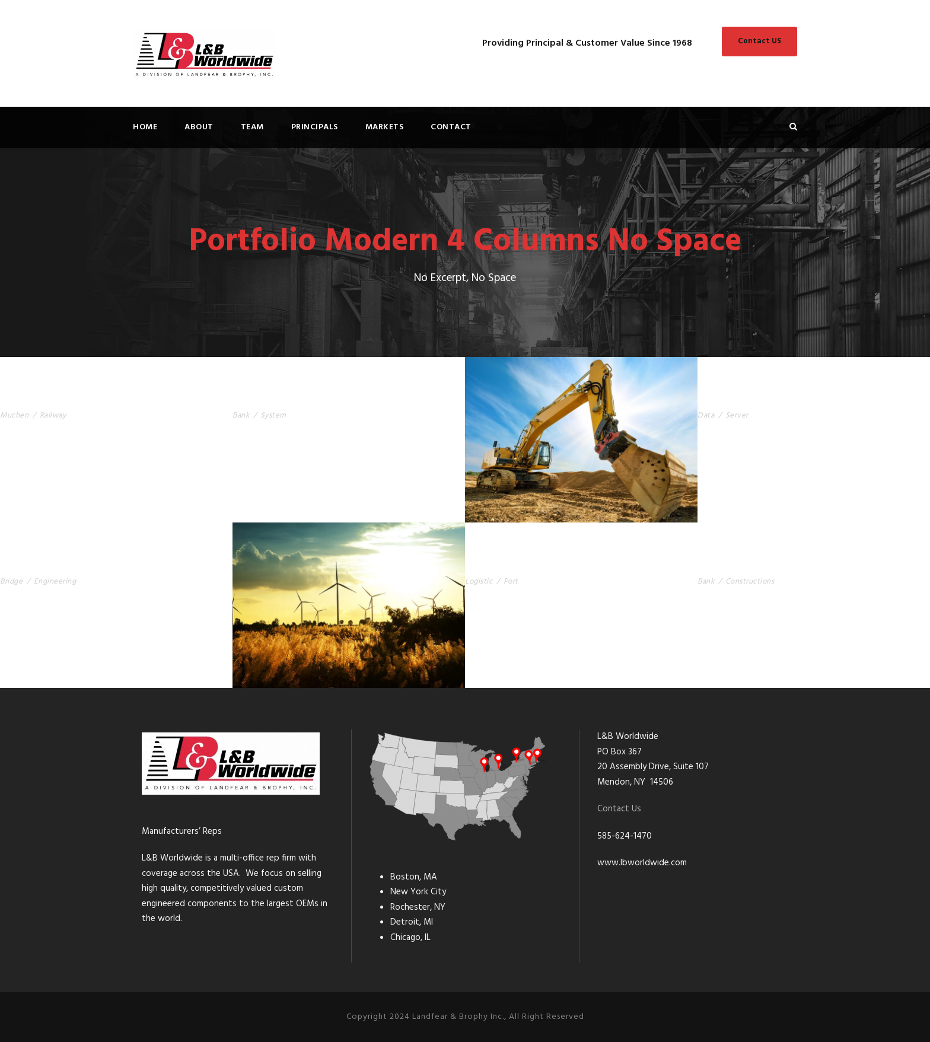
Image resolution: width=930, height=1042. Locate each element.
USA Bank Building (279, 397)
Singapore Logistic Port (528, 563)
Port (511, 581)
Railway (53, 415)
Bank (240, 415)
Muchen (14, 415)
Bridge (11, 581)
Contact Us (619, 809)
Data (706, 415)
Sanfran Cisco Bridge (55, 563)
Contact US (759, 41)
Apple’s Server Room (750, 397)
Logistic (478, 581)
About (199, 127)
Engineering (55, 581)
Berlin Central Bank (750, 563)
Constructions (750, 581)
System (273, 415)
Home (145, 127)
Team (252, 127)
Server (737, 415)
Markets (384, 127)
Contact (451, 127)
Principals (314, 127)
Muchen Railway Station (64, 397)
